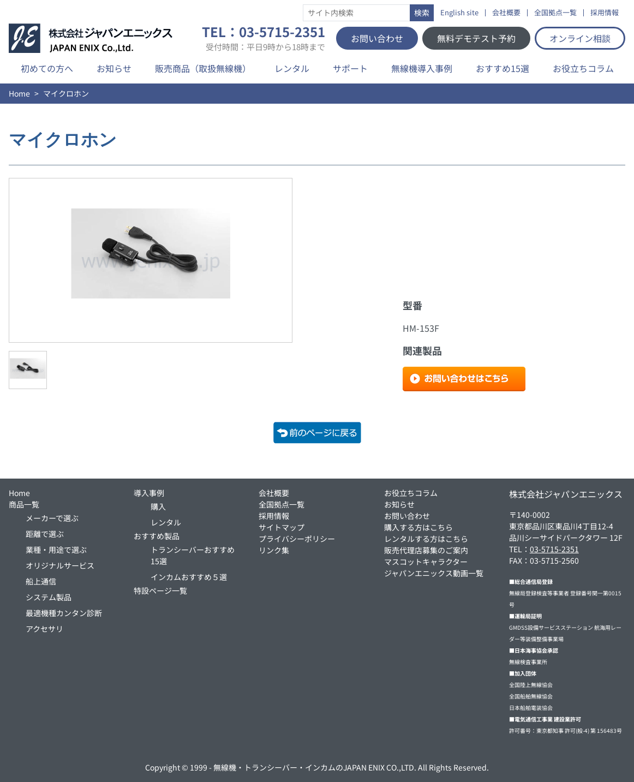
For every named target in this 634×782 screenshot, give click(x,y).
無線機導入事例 (421, 68)
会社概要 (506, 12)
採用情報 (604, 12)
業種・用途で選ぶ (56, 549)
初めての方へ (47, 68)
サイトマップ (281, 527)
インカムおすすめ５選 (189, 576)
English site (459, 12)
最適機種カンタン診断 (64, 612)
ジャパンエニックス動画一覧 (433, 573)
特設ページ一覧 (160, 590)
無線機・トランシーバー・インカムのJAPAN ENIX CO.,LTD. (314, 767)
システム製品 (48, 597)
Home (19, 93)
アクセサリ (44, 628)
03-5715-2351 (554, 549)
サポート (350, 68)
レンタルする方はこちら (426, 538)
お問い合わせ (377, 38)
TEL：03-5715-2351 (263, 38)
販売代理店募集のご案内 (426, 550)
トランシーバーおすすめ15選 (193, 555)
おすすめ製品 (157, 535)
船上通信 (41, 581)
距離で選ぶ (45, 533)
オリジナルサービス (60, 565)
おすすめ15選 (502, 68)
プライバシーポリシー (297, 538)
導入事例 (149, 492)
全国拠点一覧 (555, 12)
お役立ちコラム (583, 68)
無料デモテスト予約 (476, 38)
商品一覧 (24, 504)
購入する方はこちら (418, 527)
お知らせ (114, 68)
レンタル (291, 68)
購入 (158, 506)
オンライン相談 (580, 38)
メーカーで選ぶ (52, 517)
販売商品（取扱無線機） (203, 68)
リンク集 (274, 550)
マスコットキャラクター (426, 561)
